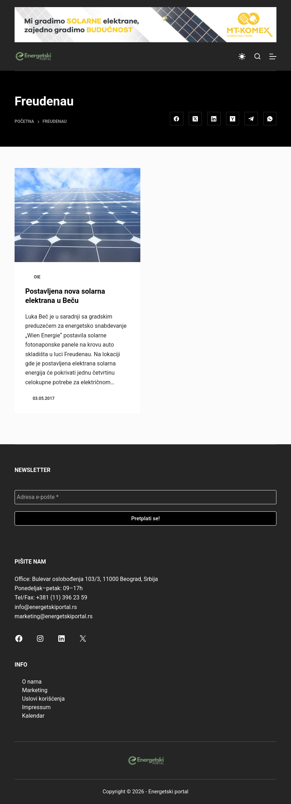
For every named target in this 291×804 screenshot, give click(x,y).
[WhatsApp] (270, 118)
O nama (32, 681)
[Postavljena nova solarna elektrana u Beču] (77, 215)
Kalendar (33, 715)
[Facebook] (176, 118)
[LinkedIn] (214, 118)
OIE (37, 277)
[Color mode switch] (242, 56)
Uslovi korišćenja (43, 698)
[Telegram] (251, 118)
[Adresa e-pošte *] (145, 497)
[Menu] (272, 56)
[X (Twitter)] (195, 118)
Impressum (36, 707)
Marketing (34, 690)
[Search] (257, 56)
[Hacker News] (232, 118)
